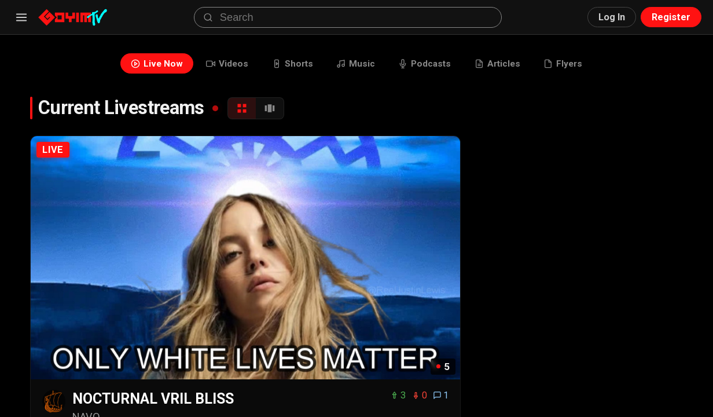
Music (355, 64)
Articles (500, 64)
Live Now (153, 64)
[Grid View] (242, 109)
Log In (611, 17)
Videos (224, 64)
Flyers (566, 64)
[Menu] (21, 17)
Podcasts (426, 64)
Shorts (290, 64)
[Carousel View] (270, 109)
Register (671, 17)
